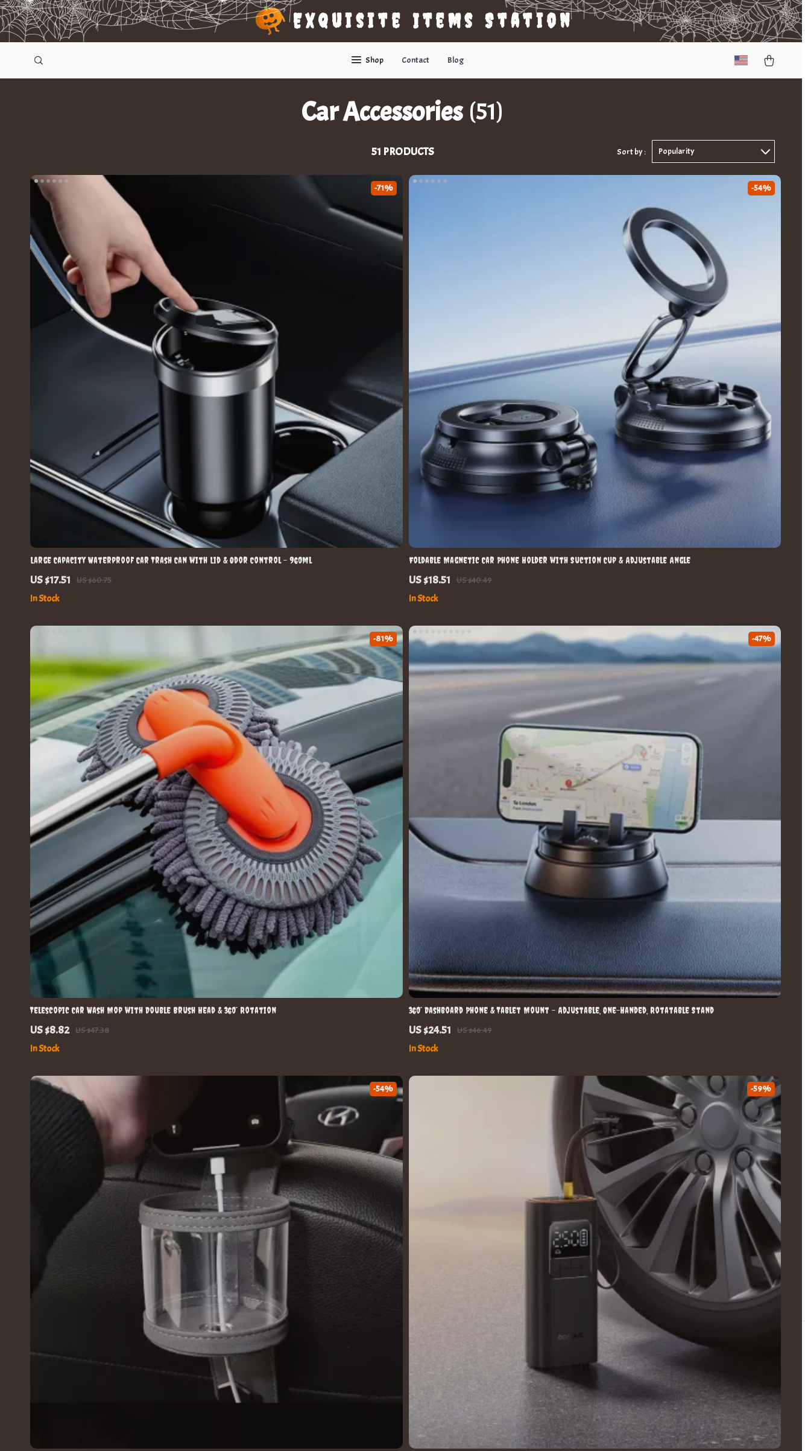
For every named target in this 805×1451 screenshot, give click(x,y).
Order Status (366, 1239)
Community (257, 1359)
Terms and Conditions (487, 1239)
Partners (252, 1299)
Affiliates (252, 1259)
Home (457, 1140)
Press (245, 1219)
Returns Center (370, 1200)
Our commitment (597, 1209)
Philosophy (256, 1339)
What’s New (468, 1180)
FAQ (349, 1180)
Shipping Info (366, 1160)
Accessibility (383, 1427)
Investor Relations (270, 1279)
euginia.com (587, 1140)
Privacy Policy (472, 1219)
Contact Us (362, 1140)
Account (462, 1200)
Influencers (256, 1239)
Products (463, 1160)
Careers (250, 1200)
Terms (321, 1427)
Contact (415, 60)
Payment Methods (375, 1219)
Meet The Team (263, 1180)
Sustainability (261, 1319)
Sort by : (631, 164)
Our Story (254, 1140)
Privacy (345, 1427)
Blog (455, 60)
